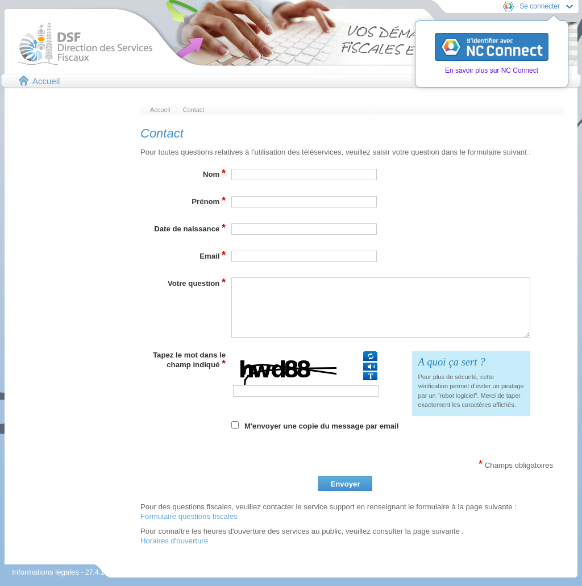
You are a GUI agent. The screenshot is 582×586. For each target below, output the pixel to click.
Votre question (197, 282)
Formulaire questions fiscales (189, 516)
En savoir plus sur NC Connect (491, 70)
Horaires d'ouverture (174, 541)
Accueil (46, 81)
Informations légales (46, 572)
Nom (214, 173)
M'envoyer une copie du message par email (321, 426)
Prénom (209, 201)
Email (212, 255)
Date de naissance (190, 228)
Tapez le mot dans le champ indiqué (189, 360)
